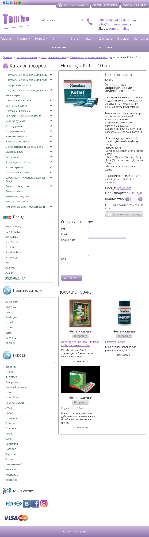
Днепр (9, 371)
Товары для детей (28, 186)
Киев (8, 392)
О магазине (59, 42)
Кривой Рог (12, 397)
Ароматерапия (28, 167)
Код (63, 258)
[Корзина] (60, 5)
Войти (97, 4)
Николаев (11, 418)
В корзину (80, 336)
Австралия (11, 301)
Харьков (10, 454)
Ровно (9, 433)
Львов (9, 413)
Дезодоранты (28, 126)
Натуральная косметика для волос (28, 90)
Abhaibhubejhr (13, 252)
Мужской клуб (28, 151)
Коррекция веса (28, 131)
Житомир (11, 377)
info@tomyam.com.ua (114, 24)
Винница (11, 366)
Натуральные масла (28, 110)
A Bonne (10, 247)
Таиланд (10, 337)
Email (64, 234)
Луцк (8, 407)
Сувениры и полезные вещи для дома (28, 179)
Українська (139, 4)
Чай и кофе (28, 157)
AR (7, 262)
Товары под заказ (16, 201)
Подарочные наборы (18, 85)
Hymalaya (124, 188)
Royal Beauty (13, 226)
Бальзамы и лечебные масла (28, 116)
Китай (9, 322)
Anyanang (11, 257)
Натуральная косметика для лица (28, 74)
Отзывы (123, 38)
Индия (137, 193)
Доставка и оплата (106, 42)
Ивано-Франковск (16, 387)
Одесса (10, 423)
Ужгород (10, 449)
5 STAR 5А (11, 242)
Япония (10, 343)
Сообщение (68, 239)
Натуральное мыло (28, 141)
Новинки (23, 38)
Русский (127, 4)
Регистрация (109, 4)
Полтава (10, 428)
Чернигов (11, 479)
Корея (9, 327)
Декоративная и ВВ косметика (28, 146)
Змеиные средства (17, 196)
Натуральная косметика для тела (28, 79)
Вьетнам (10, 306)
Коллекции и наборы (28, 162)
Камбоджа (11, 317)
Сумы (8, 438)
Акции (89, 38)
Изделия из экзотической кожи (28, 206)
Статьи (75, 38)
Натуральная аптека (28, 100)
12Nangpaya (13, 231)
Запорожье (12, 382)
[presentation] (87, 267)
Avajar (9, 272)
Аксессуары (12, 95)
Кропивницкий (14, 402)
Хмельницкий (13, 464)
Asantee (10, 267)
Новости (41, 38)
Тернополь (12, 443)
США (8, 332)
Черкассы (11, 469)
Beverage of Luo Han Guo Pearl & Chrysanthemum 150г (80, 343)
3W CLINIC (11, 236)
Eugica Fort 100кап (72, 408)
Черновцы (11, 474)
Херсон (9, 459)
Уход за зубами (28, 121)
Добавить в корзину (124, 214)
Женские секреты (28, 136)
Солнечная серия (28, 105)
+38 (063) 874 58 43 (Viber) (117, 20)
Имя (63, 228)
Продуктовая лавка (28, 172)
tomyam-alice (119, 28)
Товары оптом (14, 191)
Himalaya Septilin (115, 341)
